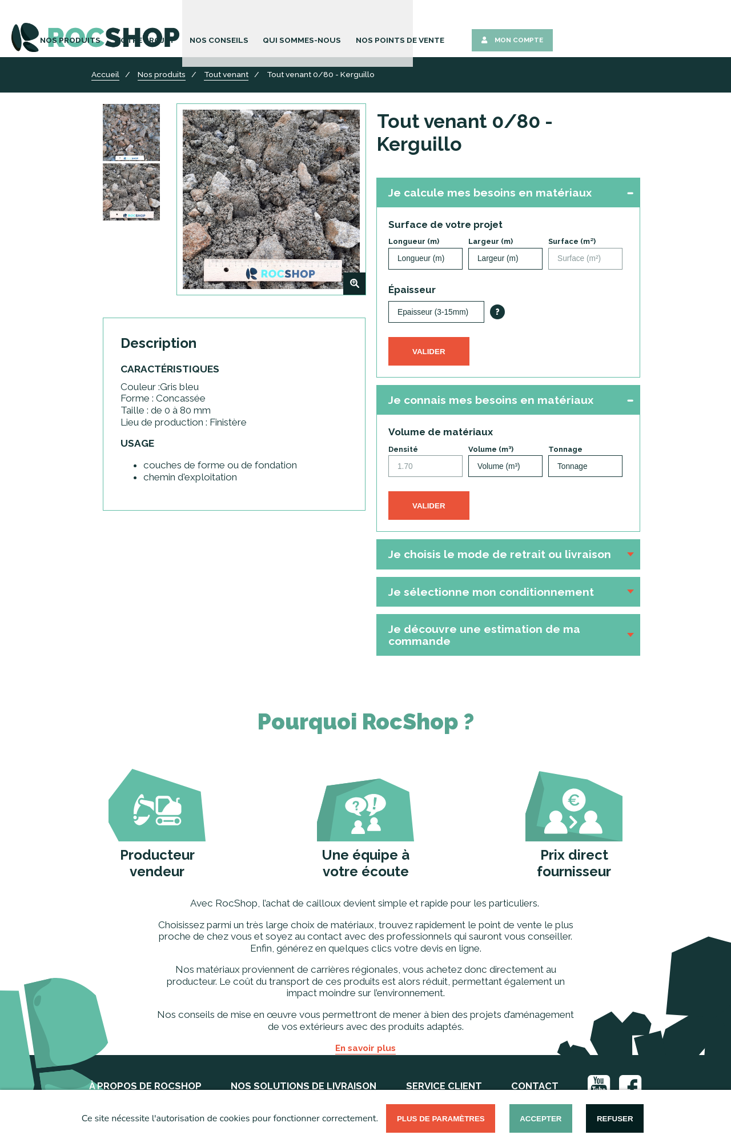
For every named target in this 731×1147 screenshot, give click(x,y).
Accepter (540, 1118)
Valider (428, 351)
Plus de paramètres (441, 1118)
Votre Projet (328, 30)
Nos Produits (261, 30)
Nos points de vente (559, 30)
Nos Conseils (395, 30)
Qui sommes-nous (470, 30)
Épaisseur (412, 289)
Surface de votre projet (445, 224)
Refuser (615, 1118)
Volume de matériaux (440, 432)
